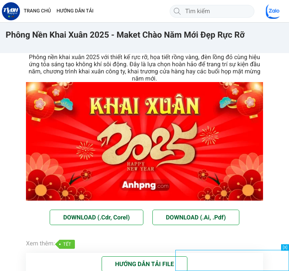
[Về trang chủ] (11, 11)
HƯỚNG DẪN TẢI (74, 11)
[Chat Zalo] (273, 11)
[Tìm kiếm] (177, 11)
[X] (285, 247)
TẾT (67, 244)
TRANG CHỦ (37, 11)
